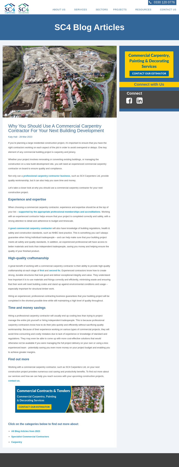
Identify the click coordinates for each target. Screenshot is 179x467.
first (42, 270)
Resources (143, 9)
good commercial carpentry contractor (31, 228)
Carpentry (16, 442)
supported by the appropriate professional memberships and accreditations (59, 211)
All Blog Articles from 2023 (25, 431)
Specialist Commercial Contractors (30, 436)
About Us (59, 9)
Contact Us (168, 9)
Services (80, 9)
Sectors (102, 9)
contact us (14, 380)
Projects (120, 9)
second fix (54, 270)
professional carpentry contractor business (46, 176)
